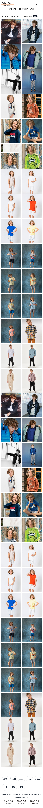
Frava (40, 806)
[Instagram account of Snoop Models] (5, 787)
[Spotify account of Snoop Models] (13, 787)
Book (14, 13)
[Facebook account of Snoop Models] (21, 787)
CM (35, 16)
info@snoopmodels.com (21, 797)
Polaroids (19, 13)
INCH (38, 16)
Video (24, 13)
